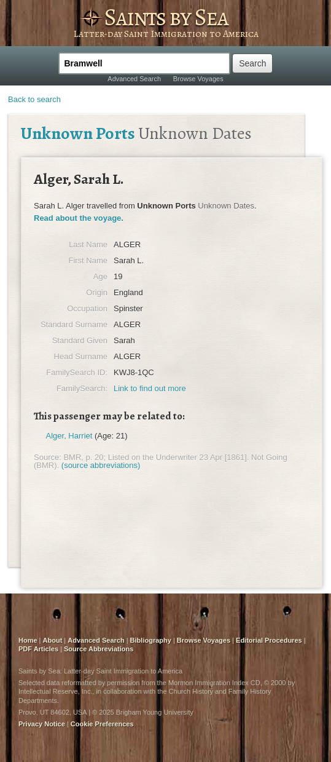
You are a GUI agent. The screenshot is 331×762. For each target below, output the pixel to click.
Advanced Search (134, 78)
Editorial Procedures (269, 640)
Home (27, 640)
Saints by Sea (166, 17)
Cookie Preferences (102, 724)
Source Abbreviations (98, 649)
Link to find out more (150, 388)
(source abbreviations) (101, 465)
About (53, 640)
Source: (47, 457)
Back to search (34, 99)
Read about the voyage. (78, 218)
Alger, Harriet (69, 435)
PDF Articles (38, 649)
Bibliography (150, 640)
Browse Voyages (198, 78)
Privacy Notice (41, 724)
